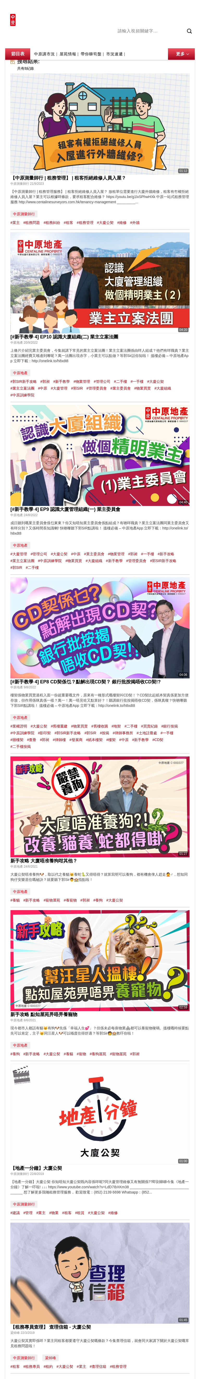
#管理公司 (102, 381)
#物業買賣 (142, 388)
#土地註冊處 (147, 733)
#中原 (42, 388)
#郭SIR (77, 388)
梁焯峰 (50, 1358)
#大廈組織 (162, 388)
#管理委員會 (96, 388)
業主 (191, 41)
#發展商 (76, 740)
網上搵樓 (166, 7)
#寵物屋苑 (51, 900)
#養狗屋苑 (98, 1054)
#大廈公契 (105, 222)
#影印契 (44, 733)
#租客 (68, 222)
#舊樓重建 (59, 726)
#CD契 (157, 740)
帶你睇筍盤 (91, 54)
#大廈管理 (59, 388)
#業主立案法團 (22, 388)
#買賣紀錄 (149, 726)
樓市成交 (187, 7)
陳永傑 (138, 41)
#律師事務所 (123, 733)
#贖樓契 (16, 740)
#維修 (122, 222)
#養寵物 (70, 900)
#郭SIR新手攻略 (23, 381)
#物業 (54, 1213)
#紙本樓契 (94, 740)
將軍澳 (154, 41)
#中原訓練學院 (22, 395)
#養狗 (98, 900)
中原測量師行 (24, 214)
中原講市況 (174, 41)
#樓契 (111, 740)
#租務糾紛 (51, 222)
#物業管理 (81, 381)
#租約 (48, 1366)
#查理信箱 (98, 1366)
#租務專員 (31, 1366)
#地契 (116, 726)
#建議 (15, 1213)
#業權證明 (18, 726)
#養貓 (15, 900)
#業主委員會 (120, 388)
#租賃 (79, 1213)
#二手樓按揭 (20, 746)
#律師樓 (59, 740)
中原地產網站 (142, 7)
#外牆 (135, 222)
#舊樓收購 (99, 726)
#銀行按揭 (169, 726)
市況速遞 (114, 54)
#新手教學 (61, 381)
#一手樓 (136, 381)
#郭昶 (45, 381)
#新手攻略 (166, 554)
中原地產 (20, 373)
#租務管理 (85, 222)
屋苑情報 (68, 54)
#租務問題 (31, 222)
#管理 (28, 1213)
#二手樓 (120, 381)
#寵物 (81, 1054)
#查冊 (31, 740)
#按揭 (104, 733)
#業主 (15, 222)
